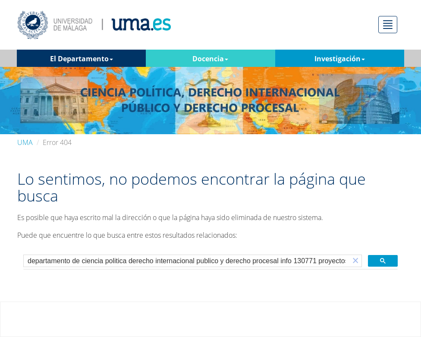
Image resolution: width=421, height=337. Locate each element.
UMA (25, 142)
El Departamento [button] (81, 58)
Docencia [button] (210, 58)
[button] (355, 261)
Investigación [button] (339, 58)
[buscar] (187, 261)
